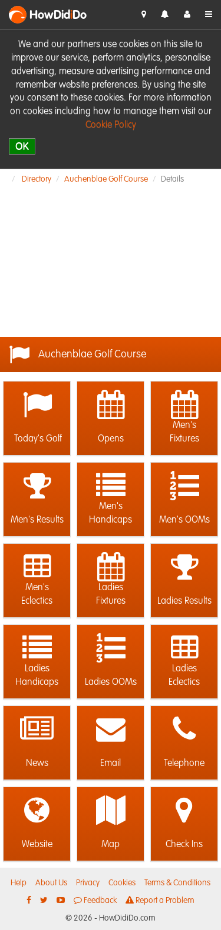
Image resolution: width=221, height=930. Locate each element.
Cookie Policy (110, 125)
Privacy (88, 883)
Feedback (95, 900)
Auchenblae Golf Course (106, 179)
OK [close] (22, 146)
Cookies (122, 883)
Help (19, 883)
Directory (36, 179)
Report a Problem (160, 900)
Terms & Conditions (177, 883)
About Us (51, 883)
